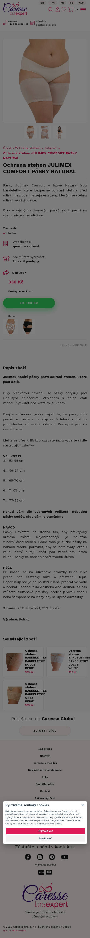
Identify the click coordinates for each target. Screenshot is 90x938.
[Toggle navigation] (83, 9)
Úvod (7, 148)
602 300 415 (18, 24)
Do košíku (29, 303)
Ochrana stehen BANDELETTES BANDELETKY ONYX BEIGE (33, 692)
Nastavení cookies (14, 930)
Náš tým (45, 755)
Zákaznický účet (45, 798)
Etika (45, 777)
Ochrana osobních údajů (54, 926)
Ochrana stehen (27, 148)
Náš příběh (45, 748)
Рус (52, 3)
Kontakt (45, 791)
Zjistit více (45, 730)
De (71, 3)
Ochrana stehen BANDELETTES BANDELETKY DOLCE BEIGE (33, 659)
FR (62, 3)
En (42, 3)
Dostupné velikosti (20, 291)
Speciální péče (45, 784)
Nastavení (45, 838)
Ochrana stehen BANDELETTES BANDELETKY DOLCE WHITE (76, 659)
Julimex (50, 148)
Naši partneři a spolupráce (45, 770)
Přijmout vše (45, 831)
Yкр (81, 3)
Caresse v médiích (45, 762)
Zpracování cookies (53, 824)
